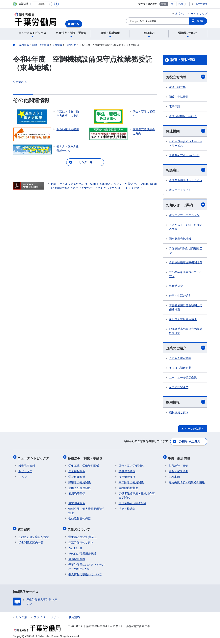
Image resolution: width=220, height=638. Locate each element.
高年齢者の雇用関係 (131, 480)
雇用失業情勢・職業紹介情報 (187, 480)
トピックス (25, 469)
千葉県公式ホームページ (184, 155)
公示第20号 (20, 81)
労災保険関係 (76, 475)
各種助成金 (176, 286)
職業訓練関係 (76, 501)
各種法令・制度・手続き (85, 457)
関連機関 (185, 131)
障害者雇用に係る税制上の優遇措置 (185, 308)
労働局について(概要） (82, 533)
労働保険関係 (127, 469)
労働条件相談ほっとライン (185, 180)
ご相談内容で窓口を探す (33, 533)
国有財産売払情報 (180, 239)
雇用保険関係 (127, 475)
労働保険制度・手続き (183, 116)
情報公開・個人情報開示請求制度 (86, 509)
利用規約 (74, 613)
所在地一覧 (75, 544)
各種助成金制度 (128, 486)
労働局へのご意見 (189, 442)
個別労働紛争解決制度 (132, 501)
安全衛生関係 (76, 469)
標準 (163, 4)
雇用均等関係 (76, 491)
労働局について (79, 527)
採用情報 (185, 403)
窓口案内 (24, 527)
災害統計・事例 (178, 464)
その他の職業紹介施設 (82, 550)
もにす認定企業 (178, 388)
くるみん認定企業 (180, 359)
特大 (181, 4)
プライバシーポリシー (48, 613)
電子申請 (174, 106)
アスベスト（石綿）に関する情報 (185, 227)
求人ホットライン (180, 190)
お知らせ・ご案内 (185, 205)
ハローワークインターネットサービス (185, 144)
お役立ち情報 (185, 77)
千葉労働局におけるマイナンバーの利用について (86, 563)
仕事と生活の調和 (180, 296)
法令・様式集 (177, 87)
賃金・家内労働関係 (131, 464)
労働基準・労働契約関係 (83, 464)
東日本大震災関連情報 (183, 319)
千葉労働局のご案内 (80, 539)
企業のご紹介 (185, 348)
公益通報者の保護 (79, 516)
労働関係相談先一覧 (30, 539)
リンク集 (21, 613)
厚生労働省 (201, 4)
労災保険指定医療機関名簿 (185, 262)
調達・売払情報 (182, 60)
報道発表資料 (26, 464)
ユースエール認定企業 (183, 378)
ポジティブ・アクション (184, 215)
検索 (200, 21)
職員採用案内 (76, 555)
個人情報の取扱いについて (85, 571)
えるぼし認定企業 (180, 368)
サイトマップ (199, 13)
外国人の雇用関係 (79, 486)
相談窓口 (185, 170)
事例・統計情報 (180, 457)
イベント (24, 475)
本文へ (179, 13)
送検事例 (174, 475)
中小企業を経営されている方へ (185, 274)
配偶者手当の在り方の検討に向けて (185, 331)
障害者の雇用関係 (79, 480)
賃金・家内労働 (178, 469)
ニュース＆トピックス (34, 457)
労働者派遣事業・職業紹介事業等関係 (137, 494)
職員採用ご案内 (178, 413)
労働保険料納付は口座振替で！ (185, 251)
